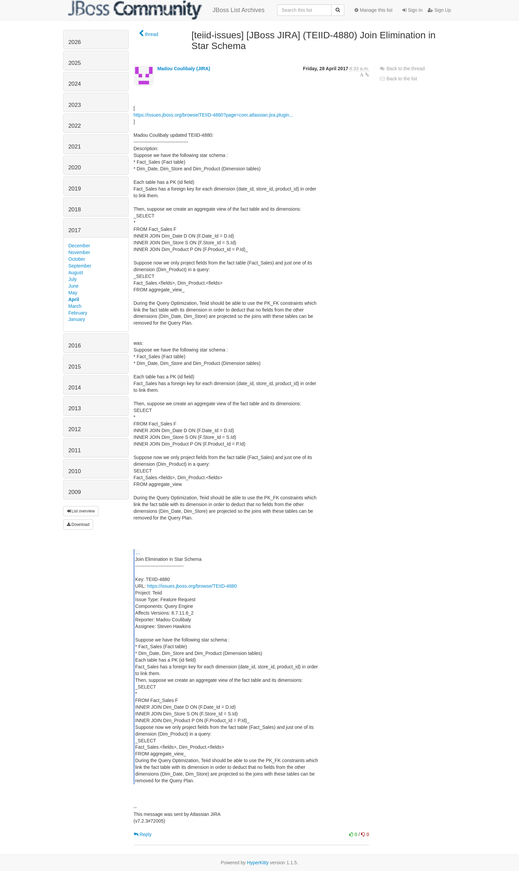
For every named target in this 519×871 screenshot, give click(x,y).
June (74, 286)
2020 (75, 167)
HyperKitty (258, 862)
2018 (75, 209)
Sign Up (439, 10)
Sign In (412, 10)
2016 (75, 345)
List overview (81, 511)
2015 (75, 367)
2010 (75, 471)
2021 (75, 146)
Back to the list (398, 78)
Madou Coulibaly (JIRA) (183, 68)
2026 (75, 42)
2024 (75, 84)
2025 (75, 63)
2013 (75, 408)
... (138, 552)
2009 (75, 492)
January (77, 319)
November (79, 252)
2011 (75, 450)
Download (78, 524)
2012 (75, 429)
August (76, 272)
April (74, 299)
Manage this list (373, 10)
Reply (143, 834)
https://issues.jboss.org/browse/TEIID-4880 (192, 586)
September (80, 265)
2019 (75, 188)
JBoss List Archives (166, 10)
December (79, 245)
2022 (75, 126)
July (73, 279)
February (78, 313)
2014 (75, 387)
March (75, 306)
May (73, 292)
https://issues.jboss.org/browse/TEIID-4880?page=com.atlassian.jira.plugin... (213, 115)
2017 (75, 230)
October (77, 259)
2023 (75, 105)
